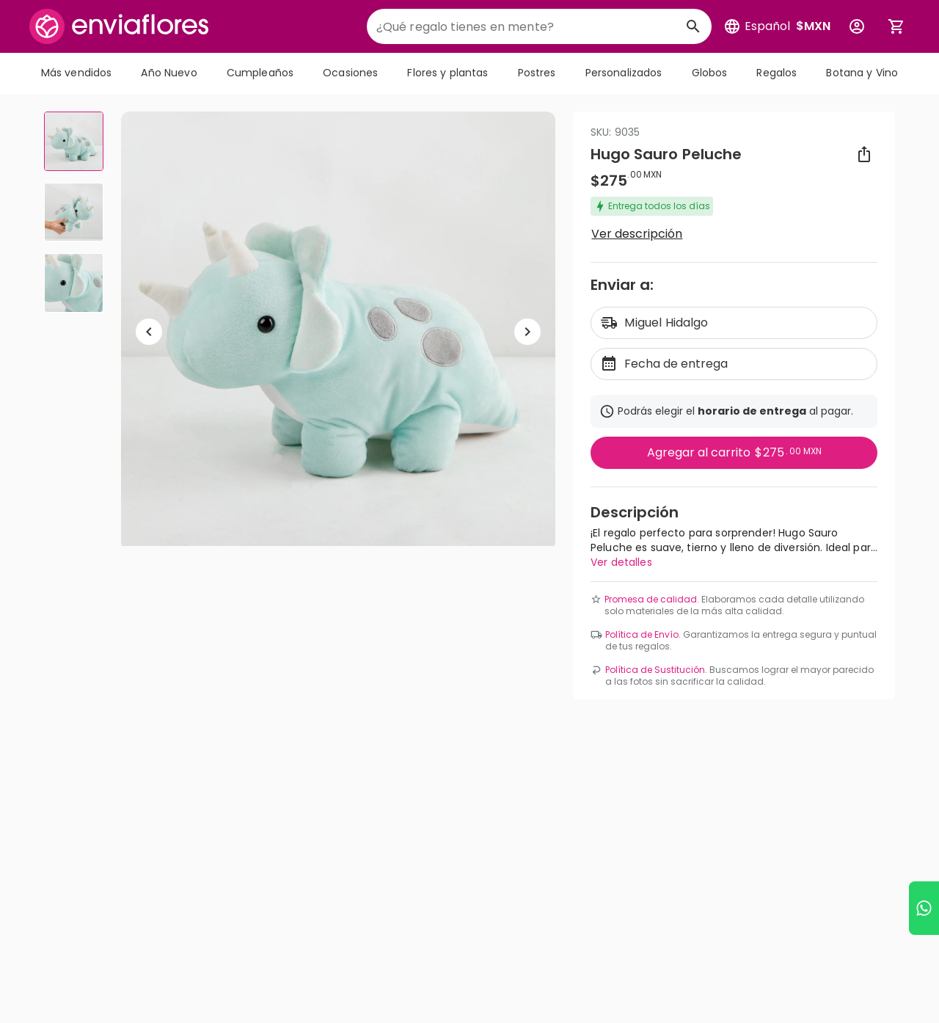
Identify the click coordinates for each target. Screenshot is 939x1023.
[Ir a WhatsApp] (924, 908)
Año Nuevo (169, 72)
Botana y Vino (862, 72)
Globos (710, 72)
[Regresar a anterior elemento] (149, 331)
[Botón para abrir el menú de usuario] (857, 26)
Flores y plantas (447, 72)
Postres (537, 72)
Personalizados (623, 72)
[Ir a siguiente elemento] (527, 331)
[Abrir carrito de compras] (896, 26)
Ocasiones (350, 72)
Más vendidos (76, 72)
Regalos (776, 72)
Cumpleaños (260, 72)
